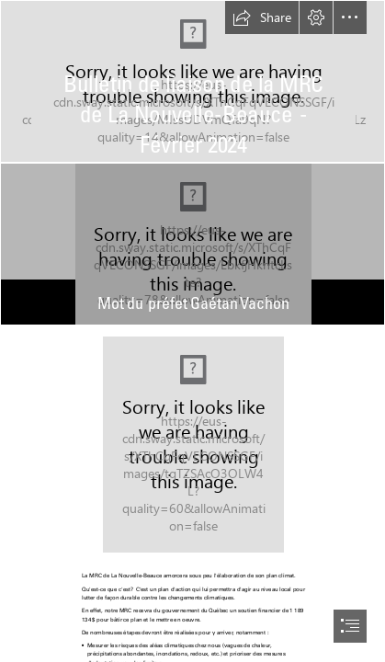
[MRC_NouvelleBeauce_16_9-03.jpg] (192, 81)
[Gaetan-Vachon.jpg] (192, 244)
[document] (192, 331)
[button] (262, 17)
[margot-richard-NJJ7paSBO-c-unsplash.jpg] (192, 444)
